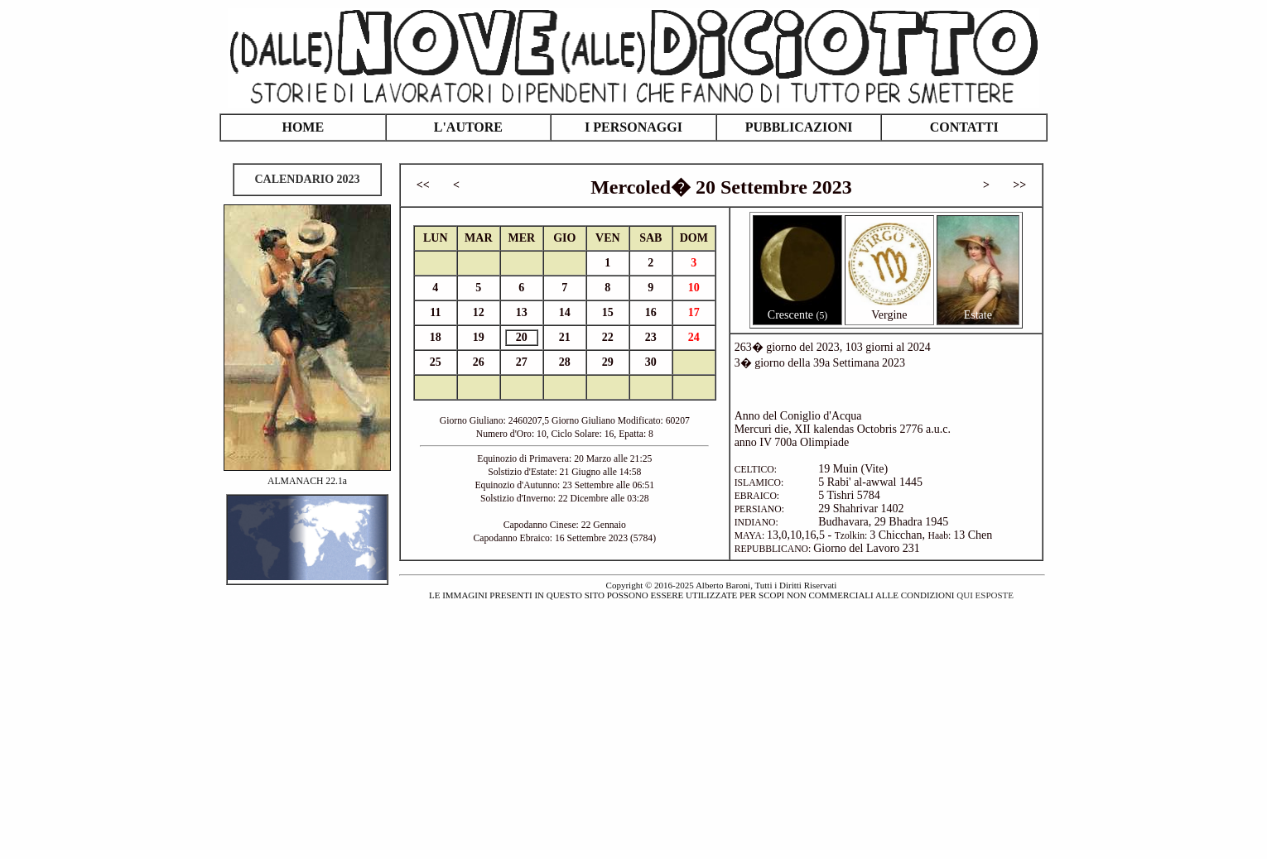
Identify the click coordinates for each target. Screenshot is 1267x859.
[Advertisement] (633, 720)
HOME (303, 127)
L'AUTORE (468, 127)
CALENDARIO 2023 (306, 179)
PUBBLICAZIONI (799, 127)
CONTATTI (964, 127)
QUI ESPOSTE (985, 595)
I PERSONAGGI (633, 127)
